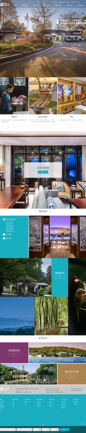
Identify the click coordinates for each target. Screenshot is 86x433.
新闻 (13, 401)
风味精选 (51, 401)
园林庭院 (39, 401)
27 (78, 2)
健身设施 (75, 401)
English (68, 2)
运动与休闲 (80, 5)
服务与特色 (2, 405)
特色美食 (51, 405)
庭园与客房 (47, 5)
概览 (15, 5)
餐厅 (50, 403)
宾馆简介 (2, 403)
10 (76, 59)
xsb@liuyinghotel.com (76, 390)
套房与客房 (39, 405)
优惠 (25, 403)
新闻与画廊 (25, 5)
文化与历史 (2, 407)
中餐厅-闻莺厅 (9, 222)
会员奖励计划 (62, 2)
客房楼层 (39, 403)
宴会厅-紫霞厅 (9, 229)
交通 (1, 409)
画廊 (13, 403)
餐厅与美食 (58, 5)
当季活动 (26, 401)
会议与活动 (69, 5)
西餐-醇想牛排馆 (10, 231)
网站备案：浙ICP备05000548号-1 (24, 392)
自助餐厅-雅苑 (9, 225)
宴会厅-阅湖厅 (9, 223)
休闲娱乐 (75, 403)
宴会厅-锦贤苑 (9, 227)
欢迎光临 (2, 401)
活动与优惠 (36, 5)
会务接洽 (63, 407)
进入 (14, 126)
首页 (56, 2)
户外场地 (63, 405)
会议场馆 (63, 403)
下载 (13, 405)
